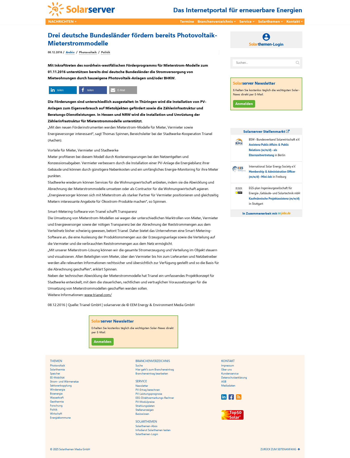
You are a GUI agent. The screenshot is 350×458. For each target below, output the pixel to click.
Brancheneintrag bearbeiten (151, 373)
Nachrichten (61, 21)
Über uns (226, 369)
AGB (223, 381)
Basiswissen (142, 414)
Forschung (56, 405)
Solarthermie (57, 369)
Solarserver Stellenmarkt (266, 131)
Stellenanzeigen (144, 410)
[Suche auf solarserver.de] (297, 62)
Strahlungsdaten (145, 406)
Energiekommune (60, 417)
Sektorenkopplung (61, 385)
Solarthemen (269, 21)
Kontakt (293, 21)
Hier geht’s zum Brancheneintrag (154, 369)
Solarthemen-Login (146, 434)
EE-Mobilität (57, 377)
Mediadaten (228, 385)
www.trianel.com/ (98, 295)
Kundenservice (229, 373)
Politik (105, 52)
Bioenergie (56, 393)
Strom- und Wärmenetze (64, 381)
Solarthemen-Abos (146, 426)
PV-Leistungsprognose (148, 394)
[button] (63, 90)
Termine (187, 21)
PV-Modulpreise (144, 402)
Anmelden (102, 341)
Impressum (227, 365)
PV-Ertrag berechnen (147, 390)
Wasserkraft (57, 397)
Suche (139, 365)
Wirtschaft (56, 413)
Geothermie (57, 401)
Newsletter (141, 386)
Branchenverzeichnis (215, 21)
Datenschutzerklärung (234, 377)
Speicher (55, 373)
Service (245, 21)
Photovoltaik (88, 52)
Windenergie (57, 389)
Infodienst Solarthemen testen (153, 430)
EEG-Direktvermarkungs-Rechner (154, 398)
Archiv (70, 52)
